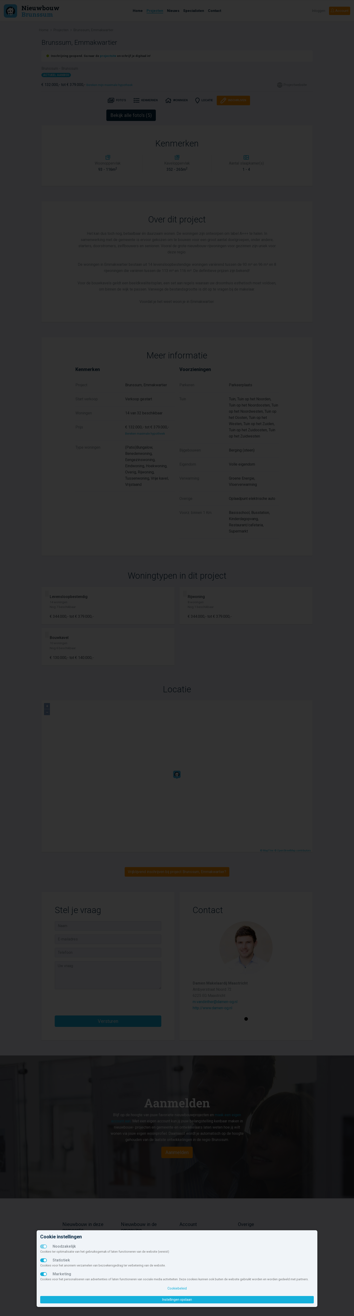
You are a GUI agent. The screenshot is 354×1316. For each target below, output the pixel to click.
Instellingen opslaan (177, 1299)
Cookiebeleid (177, 1288)
